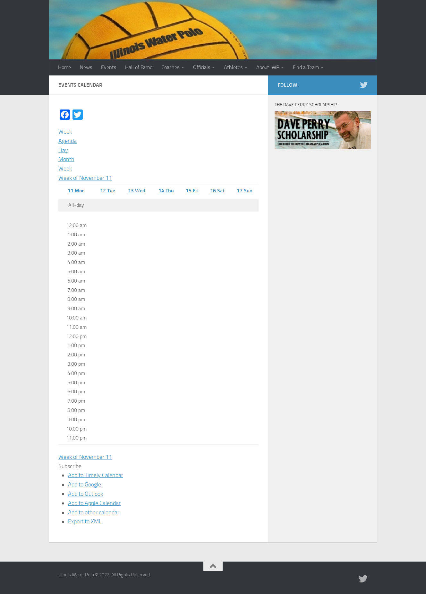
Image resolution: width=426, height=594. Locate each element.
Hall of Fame (138, 67)
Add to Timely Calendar (95, 475)
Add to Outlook (85, 493)
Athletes (233, 67)
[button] (69, 466)
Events (108, 67)
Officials (201, 67)
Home (64, 67)
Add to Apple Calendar (94, 503)
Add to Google (84, 484)
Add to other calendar (93, 512)
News (86, 67)
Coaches (170, 67)
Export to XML (85, 521)
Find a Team (306, 67)
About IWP (267, 67)
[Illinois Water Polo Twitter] (364, 85)
